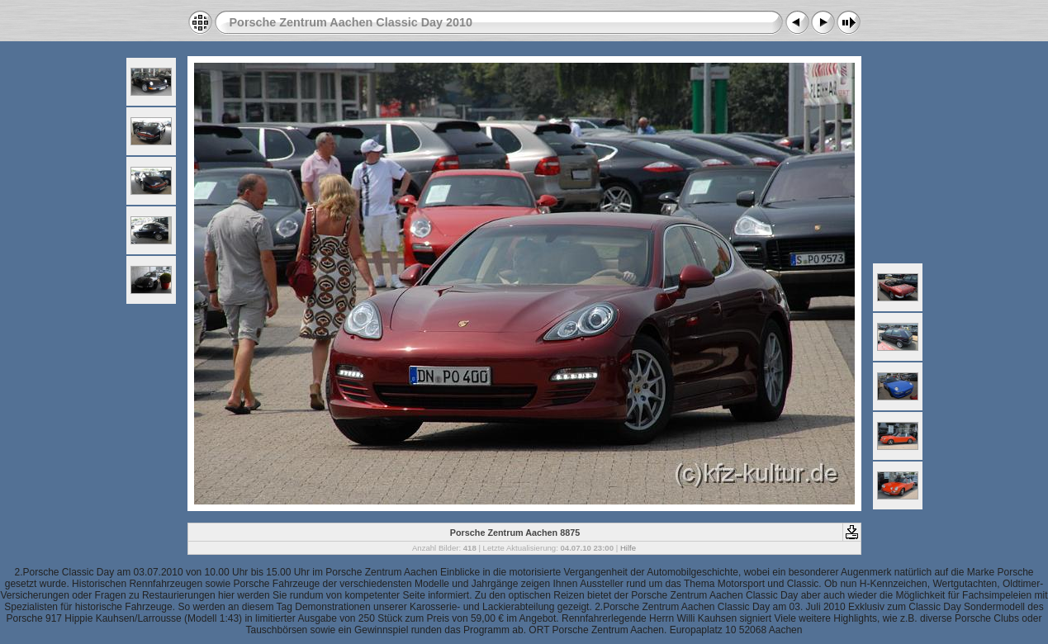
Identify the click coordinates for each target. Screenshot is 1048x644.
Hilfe (628, 547)
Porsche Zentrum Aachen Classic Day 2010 (351, 22)
